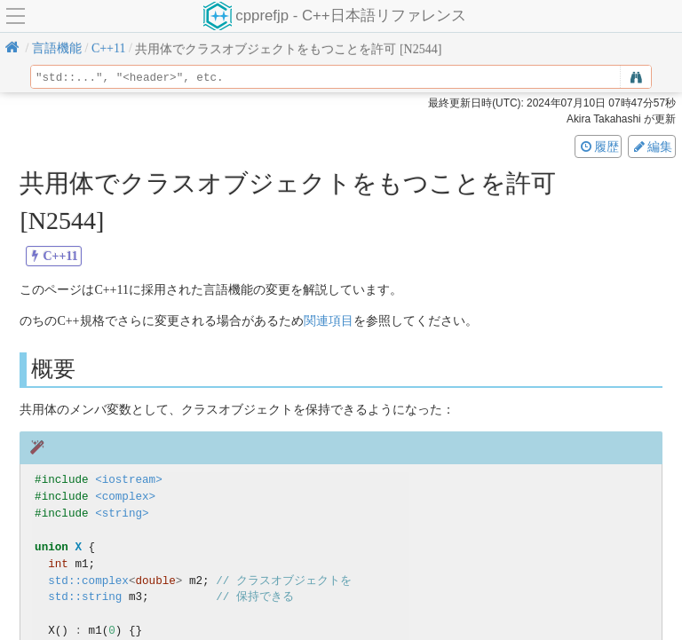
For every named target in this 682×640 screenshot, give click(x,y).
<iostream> (129, 479)
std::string (85, 596)
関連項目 (328, 321)
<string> (121, 513)
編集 (651, 146)
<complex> (125, 496)
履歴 (598, 146)
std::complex (88, 581)
